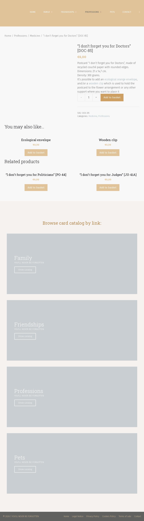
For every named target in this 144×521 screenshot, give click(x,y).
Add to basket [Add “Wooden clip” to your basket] (108, 152)
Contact (127, 12)
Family (50, 12)
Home (33, 12)
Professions (95, 12)
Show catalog (25, 269)
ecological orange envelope (120, 79)
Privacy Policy (92, 516)
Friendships (71, 12)
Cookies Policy (109, 516)
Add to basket (112, 97)
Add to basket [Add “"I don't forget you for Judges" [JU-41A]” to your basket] (108, 187)
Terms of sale (125, 516)
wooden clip (96, 83)
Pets (112, 12)
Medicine (35, 35)
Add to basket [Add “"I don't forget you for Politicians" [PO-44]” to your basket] (36, 187)
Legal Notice (77, 516)
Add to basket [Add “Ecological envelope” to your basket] (36, 152)
